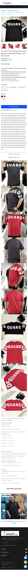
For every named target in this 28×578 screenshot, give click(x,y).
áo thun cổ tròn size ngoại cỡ (19, 145)
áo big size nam (6, 138)
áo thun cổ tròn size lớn (16, 143)
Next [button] (26, 46)
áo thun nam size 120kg (18, 115)
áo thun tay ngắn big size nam (14, 134)
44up (5, 113)
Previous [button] (2, 46)
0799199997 (6, 110)
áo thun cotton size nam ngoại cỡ (11, 140)
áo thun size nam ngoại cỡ (11, 136)
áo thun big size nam (21, 113)
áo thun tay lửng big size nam (17, 129)
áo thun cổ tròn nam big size (8, 147)
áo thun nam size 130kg (7, 115)
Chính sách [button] (14, 552)
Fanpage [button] (14, 555)
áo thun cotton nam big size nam (15, 142)
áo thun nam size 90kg (11, 120)
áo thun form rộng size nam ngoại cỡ (13, 122)
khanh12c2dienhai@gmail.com (9, 545)
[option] (3, 46)
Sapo (9, 564)
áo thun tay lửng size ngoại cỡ (12, 127)
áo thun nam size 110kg (16, 117)
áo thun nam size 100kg (14, 119)
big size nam (13, 138)
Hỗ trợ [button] (14, 549)
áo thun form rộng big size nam (19, 124)
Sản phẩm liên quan (14, 489)
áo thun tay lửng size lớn (7, 126)
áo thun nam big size (11, 113)
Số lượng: (3, 98)
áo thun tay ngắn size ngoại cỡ (10, 133)
